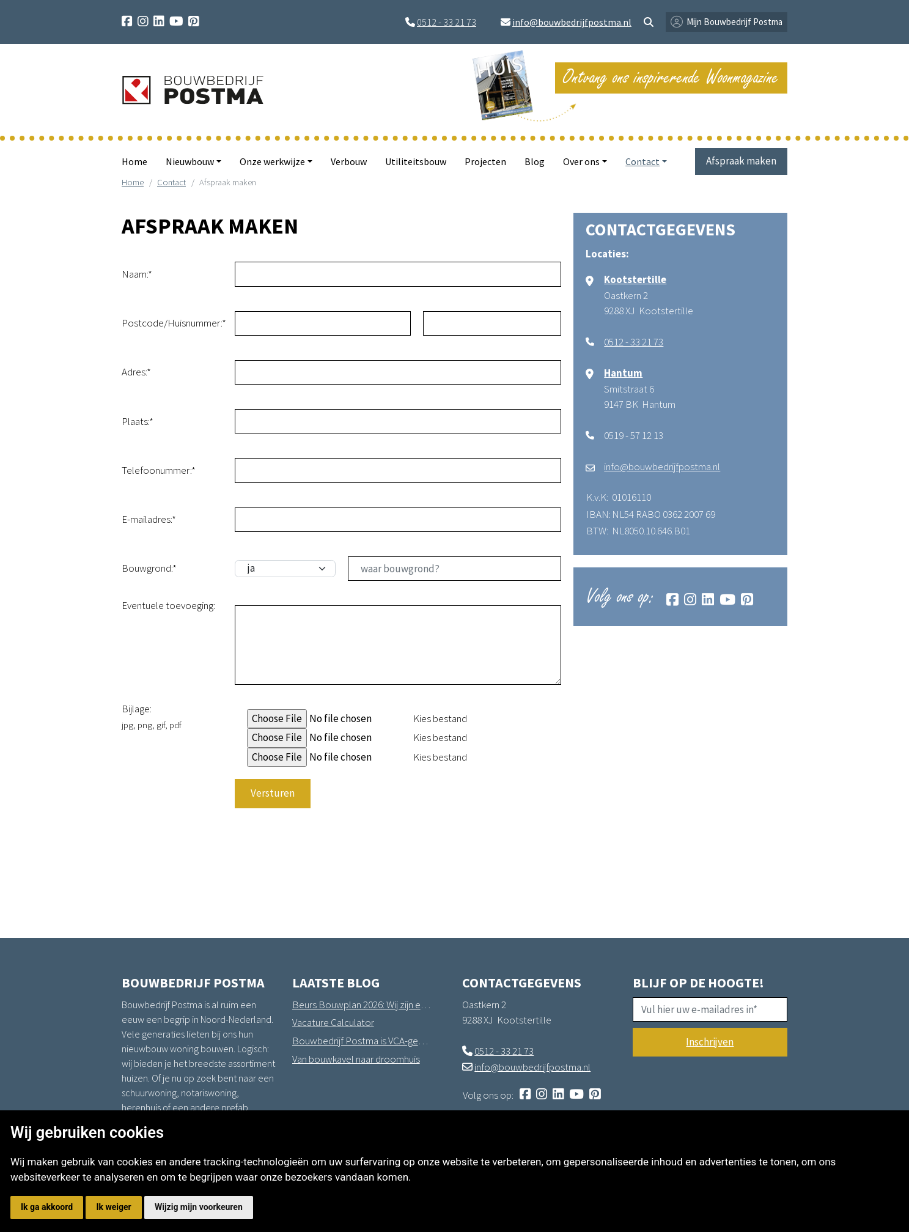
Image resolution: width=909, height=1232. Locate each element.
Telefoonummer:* (159, 470)
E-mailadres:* (149, 519)
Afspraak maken (741, 161)
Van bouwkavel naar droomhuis (356, 1059)
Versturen (273, 793)
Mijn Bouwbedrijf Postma (734, 22)
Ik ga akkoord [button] (47, 1207)
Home (134, 161)
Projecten (485, 161)
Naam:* (137, 274)
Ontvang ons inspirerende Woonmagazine (671, 77)
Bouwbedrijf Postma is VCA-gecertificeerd (362, 1040)
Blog (534, 161)
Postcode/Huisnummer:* (174, 323)
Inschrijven (710, 1042)
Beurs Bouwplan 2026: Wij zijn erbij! (362, 1004)
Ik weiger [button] (113, 1207)
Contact (171, 182)
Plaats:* (137, 421)
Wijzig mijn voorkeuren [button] (199, 1207)
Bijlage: (152, 716)
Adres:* (136, 371)
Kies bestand (440, 718)
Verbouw (349, 161)
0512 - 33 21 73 (446, 22)
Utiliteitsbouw (415, 161)
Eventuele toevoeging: (168, 605)
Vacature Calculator (333, 1022)
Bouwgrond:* (149, 568)
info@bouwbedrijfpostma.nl (571, 22)
